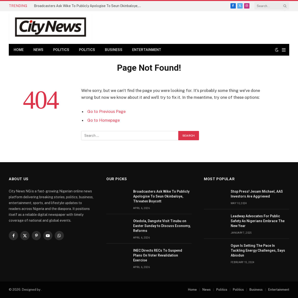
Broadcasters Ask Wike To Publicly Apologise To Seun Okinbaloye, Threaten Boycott (89, 6)
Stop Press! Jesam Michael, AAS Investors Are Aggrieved (257, 193)
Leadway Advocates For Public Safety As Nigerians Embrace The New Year (258, 221)
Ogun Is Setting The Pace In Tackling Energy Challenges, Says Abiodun (258, 250)
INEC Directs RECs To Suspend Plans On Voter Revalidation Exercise (157, 255)
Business (113, 50)
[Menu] (284, 49)
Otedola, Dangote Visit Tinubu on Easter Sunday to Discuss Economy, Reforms (162, 226)
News (38, 50)
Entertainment (146, 50)
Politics (61, 50)
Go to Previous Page (106, 111)
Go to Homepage (103, 120)
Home (19, 50)
